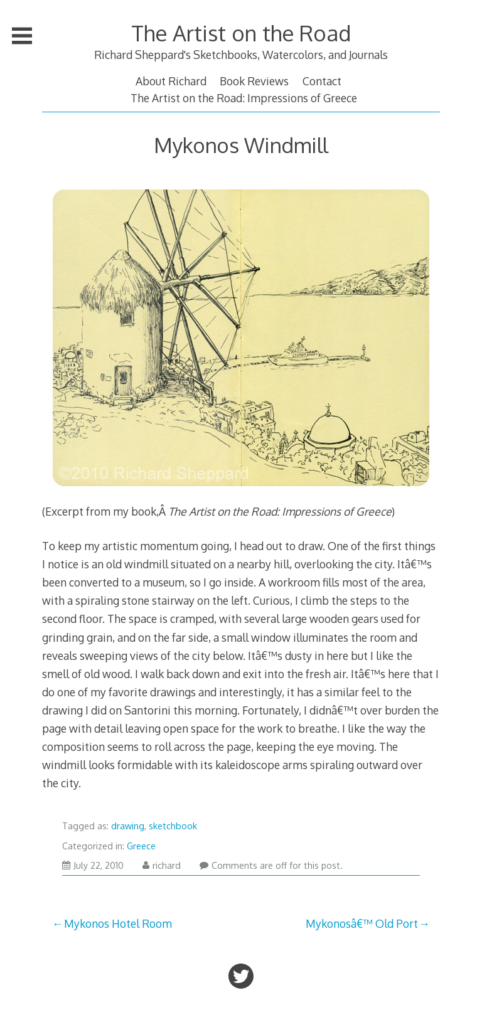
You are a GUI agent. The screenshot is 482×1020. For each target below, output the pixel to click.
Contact (322, 81)
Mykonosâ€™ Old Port (362, 923)
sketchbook (173, 826)
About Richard (171, 81)
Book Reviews (254, 81)
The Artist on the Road (241, 32)
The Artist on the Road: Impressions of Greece (244, 98)
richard (161, 865)
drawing (127, 826)
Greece (141, 846)
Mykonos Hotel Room (118, 923)
